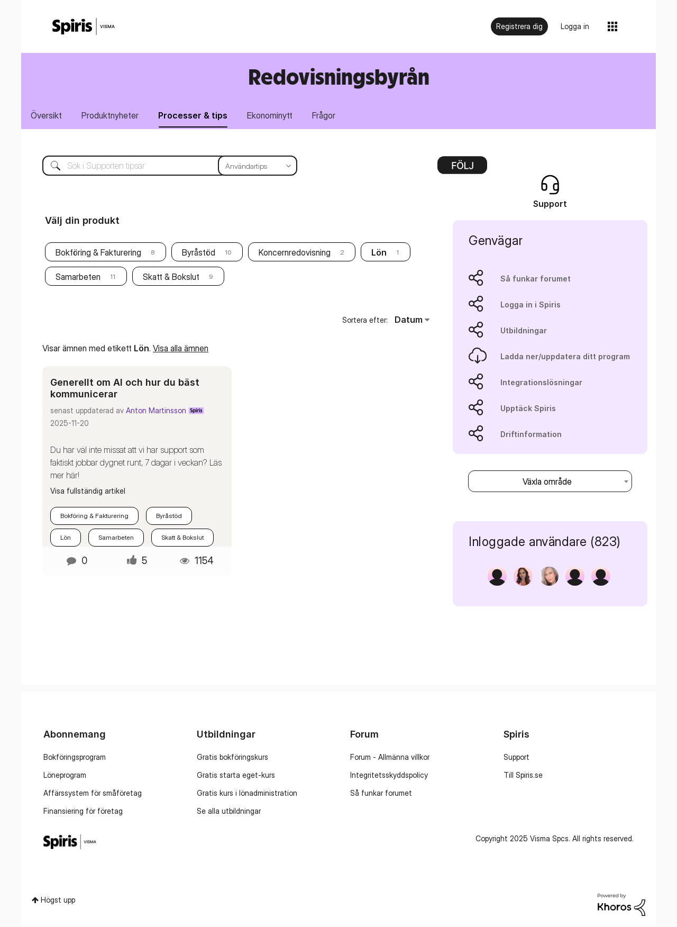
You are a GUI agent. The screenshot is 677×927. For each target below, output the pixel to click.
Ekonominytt (272, 115)
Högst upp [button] (58, 899)
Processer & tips (194, 115)
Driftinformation (531, 434)
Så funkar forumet (535, 279)
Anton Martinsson (156, 410)
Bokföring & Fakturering (98, 253)
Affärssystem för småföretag (92, 793)
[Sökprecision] (257, 166)
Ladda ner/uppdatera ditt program (565, 356)
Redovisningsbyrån (338, 76)
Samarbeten (78, 277)
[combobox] (550, 482)
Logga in (575, 26)
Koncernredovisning (295, 253)
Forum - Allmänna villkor (389, 757)
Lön (65, 538)
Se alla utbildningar (229, 811)
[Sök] (161, 166)
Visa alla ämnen (180, 348)
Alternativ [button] (462, 169)
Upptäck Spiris (528, 408)
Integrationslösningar (541, 382)
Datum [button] (409, 320)
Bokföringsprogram (74, 757)
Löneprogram (64, 775)
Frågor (326, 115)
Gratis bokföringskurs (232, 757)
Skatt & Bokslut (171, 277)
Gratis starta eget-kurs (236, 775)
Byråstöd (198, 253)
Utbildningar (523, 330)
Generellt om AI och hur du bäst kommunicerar (124, 388)
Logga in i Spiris (530, 305)
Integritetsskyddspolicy (389, 775)
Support (516, 757)
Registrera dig (519, 26)
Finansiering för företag (83, 811)
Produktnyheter (111, 115)
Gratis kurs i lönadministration (247, 793)
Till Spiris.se (523, 775)
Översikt (46, 115)
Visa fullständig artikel (87, 491)
